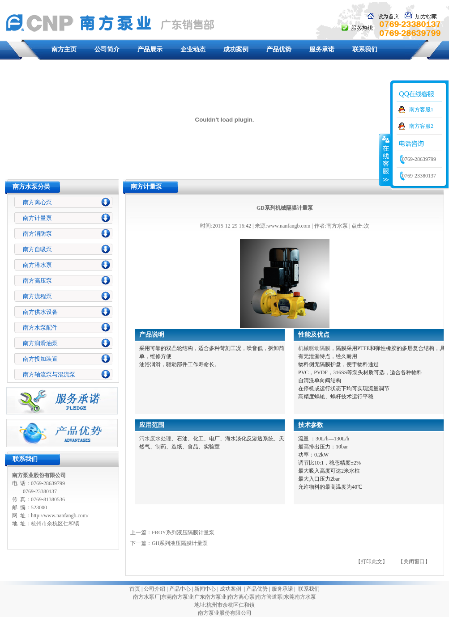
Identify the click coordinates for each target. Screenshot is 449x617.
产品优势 (278, 49)
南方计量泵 (37, 218)
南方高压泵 (37, 280)
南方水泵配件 (40, 327)
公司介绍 (154, 589)
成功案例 (235, 49)
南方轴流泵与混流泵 (49, 374)
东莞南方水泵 (300, 597)
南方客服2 (421, 126)
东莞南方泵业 (177, 597)
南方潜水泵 (37, 265)
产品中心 (180, 589)
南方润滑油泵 (40, 343)
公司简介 (107, 49)
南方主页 (64, 49)
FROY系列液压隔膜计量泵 (183, 532)
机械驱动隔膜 (314, 348)
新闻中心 (205, 589)
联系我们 (364, 49)
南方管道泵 (269, 597)
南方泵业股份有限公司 (225, 613)
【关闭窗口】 (414, 561)
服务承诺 (321, 49)
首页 (134, 589)
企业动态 (192, 49)
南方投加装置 (40, 358)
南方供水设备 (40, 311)
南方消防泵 (37, 233)
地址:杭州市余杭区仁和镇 (224, 605)
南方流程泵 (37, 296)
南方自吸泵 (37, 249)
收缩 (385, 159)
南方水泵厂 (146, 597)
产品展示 (149, 49)
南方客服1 (421, 109)
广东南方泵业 (210, 597)
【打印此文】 (371, 561)
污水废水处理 (155, 438)
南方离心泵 (37, 202)
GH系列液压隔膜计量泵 (180, 543)
